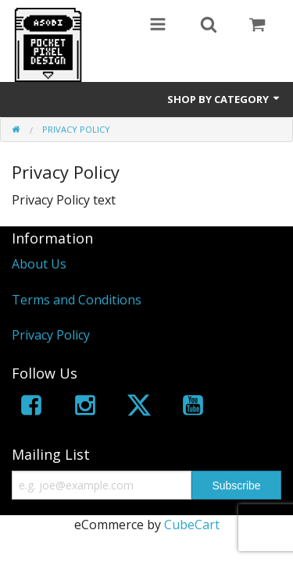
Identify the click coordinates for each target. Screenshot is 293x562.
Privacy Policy (51, 334)
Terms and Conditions (76, 299)
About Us (39, 263)
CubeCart (192, 524)
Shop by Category (224, 99)
